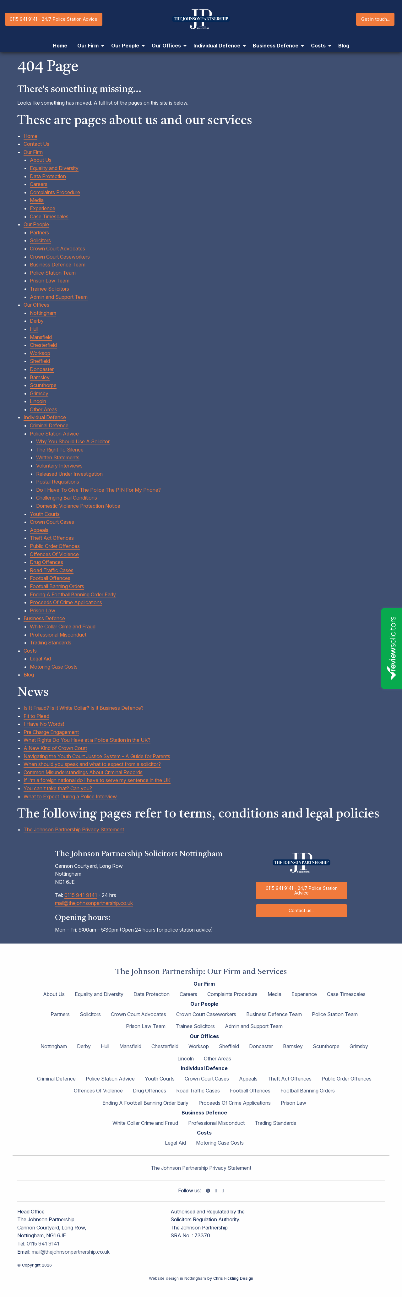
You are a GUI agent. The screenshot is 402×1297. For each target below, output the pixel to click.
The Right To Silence (60, 449)
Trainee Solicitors (49, 289)
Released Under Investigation (69, 474)
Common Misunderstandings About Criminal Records (83, 772)
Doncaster (42, 369)
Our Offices (36, 305)
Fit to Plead (36, 716)
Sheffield (40, 361)
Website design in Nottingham (177, 1278)
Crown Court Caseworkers (60, 257)
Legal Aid (40, 658)
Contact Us (36, 144)
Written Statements (57, 457)
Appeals (39, 530)
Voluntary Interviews (59, 465)
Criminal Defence (49, 425)
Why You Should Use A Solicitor (73, 441)
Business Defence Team (57, 264)
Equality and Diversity (54, 168)
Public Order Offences (55, 546)
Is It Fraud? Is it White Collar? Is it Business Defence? (84, 708)
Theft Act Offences (52, 538)
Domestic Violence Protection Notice (78, 506)
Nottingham (43, 313)
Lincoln (38, 401)
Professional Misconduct (58, 635)
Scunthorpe (43, 385)
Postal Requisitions (57, 482)
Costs (30, 651)
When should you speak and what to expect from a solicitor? (92, 764)
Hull (34, 329)
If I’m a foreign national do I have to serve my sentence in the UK (97, 780)
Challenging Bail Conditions (66, 498)
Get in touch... (375, 19)
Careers (38, 184)
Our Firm (33, 152)
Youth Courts (45, 514)
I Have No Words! (44, 724)
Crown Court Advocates (57, 248)
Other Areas (43, 409)
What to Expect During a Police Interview (70, 796)
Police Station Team (53, 273)
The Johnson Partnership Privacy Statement (74, 829)
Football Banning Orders (57, 586)
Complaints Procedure (55, 192)
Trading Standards (50, 642)
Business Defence (44, 618)
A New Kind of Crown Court (55, 748)
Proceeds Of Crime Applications (66, 602)
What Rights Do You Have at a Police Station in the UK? (87, 740)
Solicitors (40, 240)
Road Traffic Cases (51, 570)
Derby (37, 321)
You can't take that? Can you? (58, 788)
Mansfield (41, 337)
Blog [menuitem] (343, 45)
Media (37, 200)
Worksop (40, 353)
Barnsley (40, 377)
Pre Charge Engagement (51, 732)
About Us (41, 160)
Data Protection (48, 176)
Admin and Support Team (59, 297)
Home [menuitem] (60, 45)
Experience (42, 208)
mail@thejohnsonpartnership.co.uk (94, 903)
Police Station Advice (54, 433)
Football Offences (50, 578)
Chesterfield (43, 345)
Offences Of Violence (54, 554)
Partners (39, 232)
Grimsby (39, 393)
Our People (36, 224)
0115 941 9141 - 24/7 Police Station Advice (53, 19)
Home (30, 136)
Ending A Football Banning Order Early (73, 594)
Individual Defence (45, 417)
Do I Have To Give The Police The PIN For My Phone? (98, 490)
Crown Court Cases (52, 522)
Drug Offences (46, 562)
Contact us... (301, 910)
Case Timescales (49, 216)
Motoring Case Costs (54, 667)
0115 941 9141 (80, 895)
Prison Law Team (49, 280)
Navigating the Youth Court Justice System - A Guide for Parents (97, 756)
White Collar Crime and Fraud (62, 626)
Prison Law (42, 610)
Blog (29, 674)
